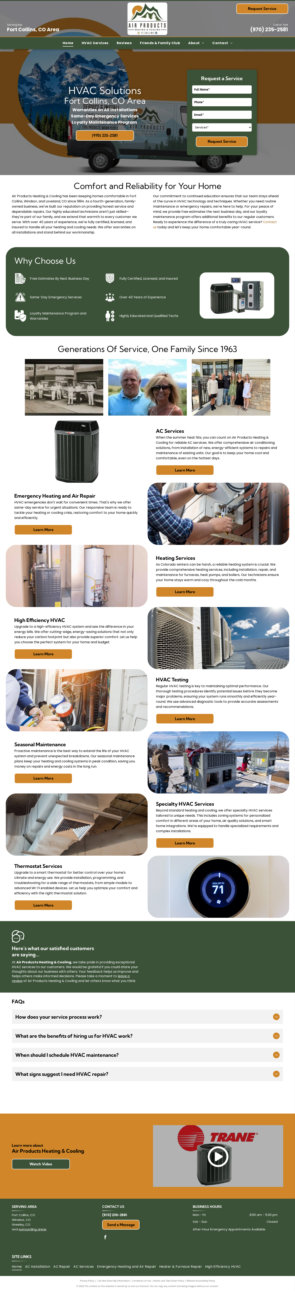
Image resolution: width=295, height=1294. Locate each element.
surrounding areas (32, 1232)
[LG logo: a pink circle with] (147, 1101)
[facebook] (105, 1240)
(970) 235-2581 (269, 29)
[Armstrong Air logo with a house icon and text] (200, 1101)
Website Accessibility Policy (200, 1283)
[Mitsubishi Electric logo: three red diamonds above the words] (41, 1101)
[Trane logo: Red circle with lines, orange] (253, 1101)
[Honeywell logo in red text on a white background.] (94, 1101)
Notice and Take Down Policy (168, 1283)
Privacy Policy (87, 1283)
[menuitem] (68, 43)
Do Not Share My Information (114, 1283)
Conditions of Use (141, 1283)
